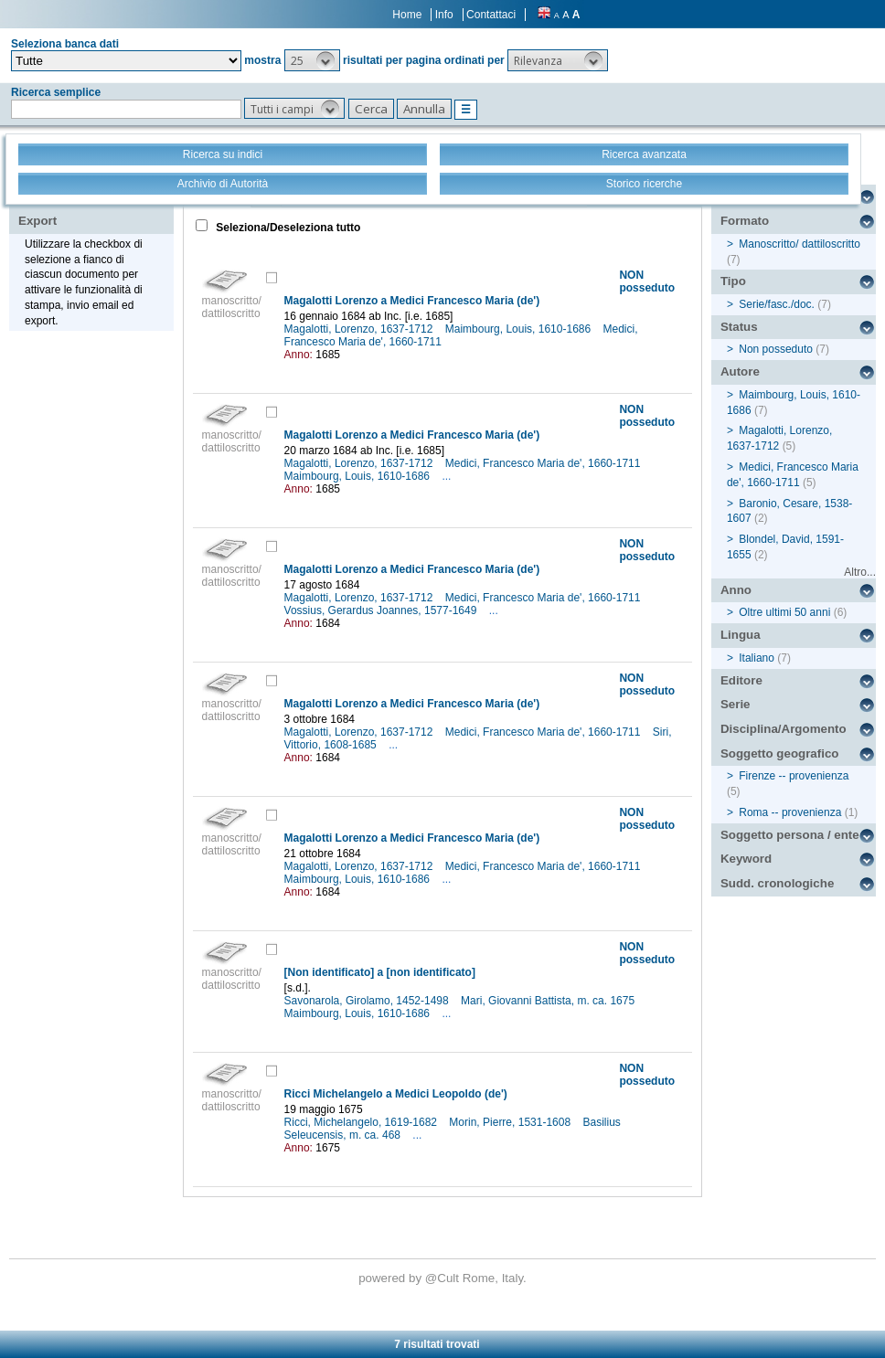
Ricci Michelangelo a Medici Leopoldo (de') (395, 1093)
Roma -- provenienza (790, 812)
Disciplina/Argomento (783, 729)
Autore (740, 371)
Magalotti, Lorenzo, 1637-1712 (360, 329)
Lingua (740, 635)
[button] (312, 60)
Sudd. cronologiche (777, 883)
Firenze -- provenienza (793, 775)
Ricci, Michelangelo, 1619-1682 (362, 1122)
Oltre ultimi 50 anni (784, 612)
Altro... (860, 572)
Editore (741, 680)
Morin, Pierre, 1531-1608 (511, 1122)
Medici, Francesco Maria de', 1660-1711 (544, 463)
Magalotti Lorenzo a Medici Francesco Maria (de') (412, 300)
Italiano (756, 658)
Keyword (746, 858)
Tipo (733, 281)
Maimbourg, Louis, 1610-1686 (519, 329)
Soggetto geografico (779, 753)
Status (739, 327)
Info (444, 14)
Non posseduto (776, 349)
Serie (735, 704)
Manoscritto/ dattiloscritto (799, 244)
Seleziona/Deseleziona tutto (286, 227)
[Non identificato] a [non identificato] (379, 972)
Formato (744, 221)
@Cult (444, 1278)
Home (406, 14)
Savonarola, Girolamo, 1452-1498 (368, 1000)
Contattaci (491, 14)
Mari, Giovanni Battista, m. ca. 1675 (549, 1000)
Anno (736, 590)
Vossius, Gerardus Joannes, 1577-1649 (382, 610)
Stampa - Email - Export (76, 208)
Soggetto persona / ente (789, 835)
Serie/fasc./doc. (777, 304)
